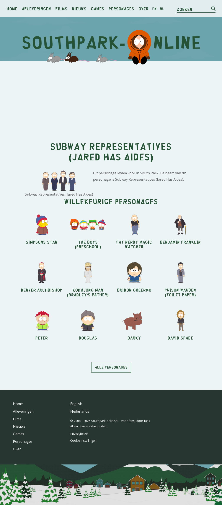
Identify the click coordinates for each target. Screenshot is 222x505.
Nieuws (79, 9)
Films (61, 9)
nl (162, 9)
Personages (121, 9)
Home (12, 9)
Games (97, 9)
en (154, 9)
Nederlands (79, 411)
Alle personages (111, 367)
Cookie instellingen (83, 440)
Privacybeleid (79, 434)
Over (144, 9)
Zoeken (184, 9)
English (76, 403)
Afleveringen (36, 9)
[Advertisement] (111, 97)
